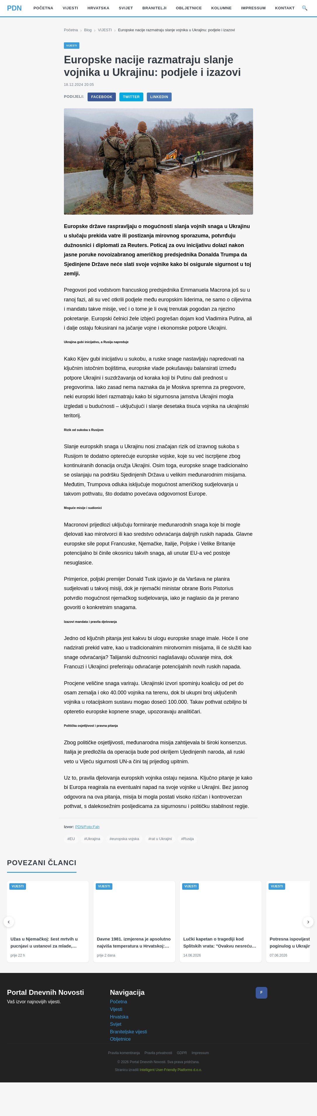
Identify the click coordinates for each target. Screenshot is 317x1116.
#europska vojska (126, 877)
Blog (89, 30)
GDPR (184, 1091)
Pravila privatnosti (159, 1091)
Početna (71, 30)
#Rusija (193, 877)
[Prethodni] (9, 959)
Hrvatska (120, 1054)
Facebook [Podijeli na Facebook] (101, 97)
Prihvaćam (186, 1106)
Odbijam (216, 1106)
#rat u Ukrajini (164, 877)
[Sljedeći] (308, 959)
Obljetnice (121, 1077)
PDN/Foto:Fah (88, 865)
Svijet (116, 1062)
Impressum (203, 1091)
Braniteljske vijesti (129, 1069)
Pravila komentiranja (121, 1091)
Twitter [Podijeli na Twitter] (131, 97)
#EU (70, 877)
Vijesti (116, 1047)
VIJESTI (106, 30)
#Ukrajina (92, 877)
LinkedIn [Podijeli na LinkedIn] (159, 97)
